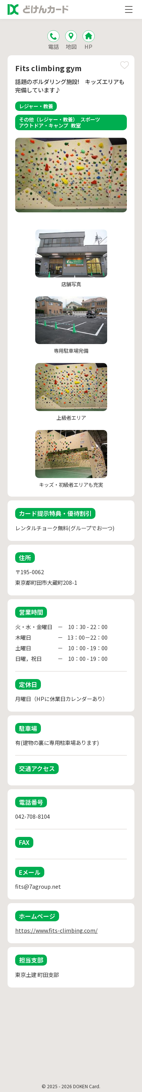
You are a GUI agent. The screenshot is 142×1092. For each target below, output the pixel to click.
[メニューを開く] (128, 9)
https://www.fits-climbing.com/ (56, 930)
